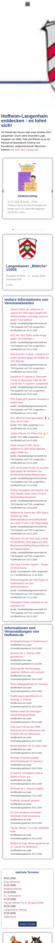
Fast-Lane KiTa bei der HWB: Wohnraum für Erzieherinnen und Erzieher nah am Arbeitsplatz (27, 730)
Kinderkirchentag (12, 889)
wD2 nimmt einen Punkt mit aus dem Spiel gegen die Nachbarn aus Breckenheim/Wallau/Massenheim (29, 471)
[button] (3, 191)
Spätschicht (10, 916)
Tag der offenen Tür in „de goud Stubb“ (24, 903)
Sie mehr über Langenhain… (26, 149)
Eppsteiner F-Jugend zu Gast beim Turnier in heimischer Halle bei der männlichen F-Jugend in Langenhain (29, 380)
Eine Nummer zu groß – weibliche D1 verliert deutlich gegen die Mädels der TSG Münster (29, 357)
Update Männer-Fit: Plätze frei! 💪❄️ (29, 433)
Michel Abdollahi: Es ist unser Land (28, 746)
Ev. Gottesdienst (12, 896)
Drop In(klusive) (12, 882)
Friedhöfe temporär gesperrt (25, 800)
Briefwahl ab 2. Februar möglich (27, 788)
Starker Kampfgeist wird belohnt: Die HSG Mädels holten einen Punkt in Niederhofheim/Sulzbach (29, 493)
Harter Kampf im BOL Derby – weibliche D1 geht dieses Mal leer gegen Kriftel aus (27, 449)
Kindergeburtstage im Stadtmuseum (29, 641)
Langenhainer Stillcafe (15, 909)
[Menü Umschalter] (27, 4)
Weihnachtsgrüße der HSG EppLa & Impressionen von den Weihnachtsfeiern (29, 583)
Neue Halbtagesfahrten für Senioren (29, 684)
